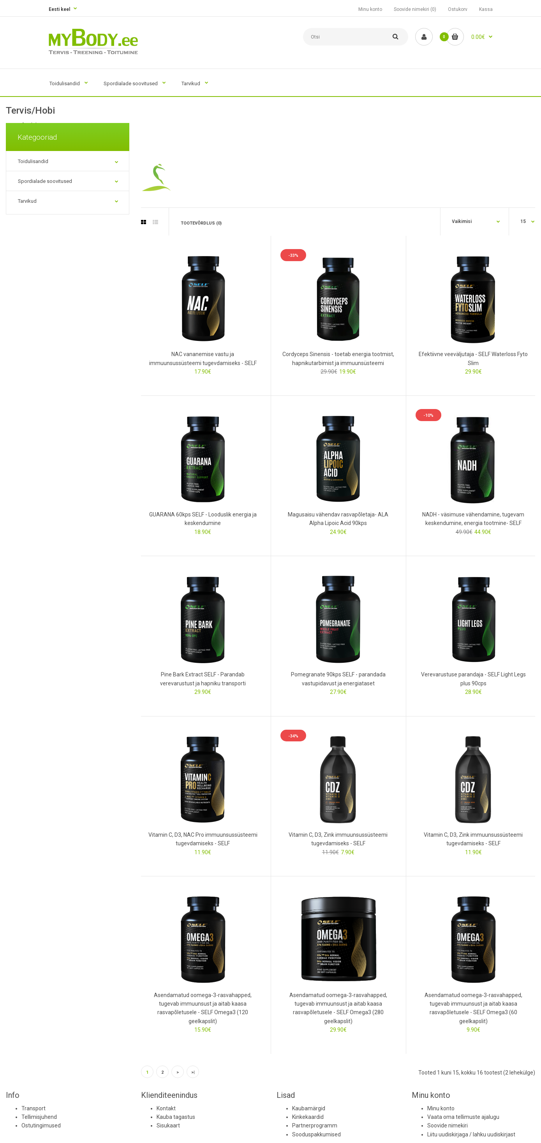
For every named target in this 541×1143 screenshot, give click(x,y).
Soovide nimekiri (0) (415, 9)
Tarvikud (27, 201)
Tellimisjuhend (39, 1117)
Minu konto (370, 9)
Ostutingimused (41, 1125)
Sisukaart (168, 1125)
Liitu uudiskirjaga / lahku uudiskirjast (471, 1134)
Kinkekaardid (308, 1117)
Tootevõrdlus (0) (201, 223)
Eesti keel (59, 9)
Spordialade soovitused (45, 181)
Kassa (486, 9)
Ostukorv (457, 9)
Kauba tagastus (176, 1117)
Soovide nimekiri (447, 1125)
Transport (33, 1108)
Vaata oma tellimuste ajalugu (463, 1117)
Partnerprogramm (314, 1125)
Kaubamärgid (308, 1108)
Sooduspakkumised (316, 1134)
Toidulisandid (33, 161)
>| (193, 1072)
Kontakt (166, 1108)
